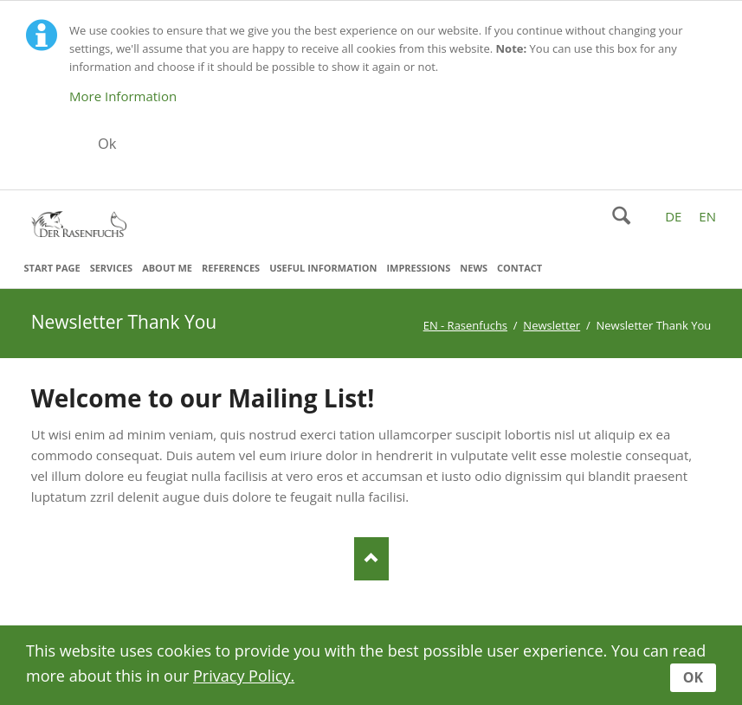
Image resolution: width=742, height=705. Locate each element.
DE (673, 216)
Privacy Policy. (243, 675)
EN (707, 216)
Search (621, 215)
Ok (107, 143)
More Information (123, 96)
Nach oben (371, 558)
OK (693, 677)
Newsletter (551, 325)
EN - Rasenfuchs (465, 325)
